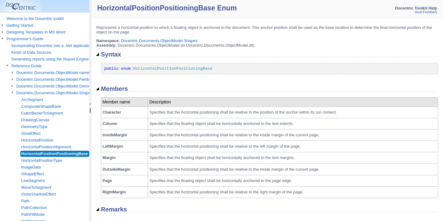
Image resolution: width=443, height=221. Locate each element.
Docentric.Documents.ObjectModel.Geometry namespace (67, 86)
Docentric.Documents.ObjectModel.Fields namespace (64, 79)
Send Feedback (426, 12)
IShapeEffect (32, 174)
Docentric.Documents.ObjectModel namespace (58, 72)
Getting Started (19, 25)
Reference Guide (26, 66)
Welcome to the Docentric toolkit (35, 18)
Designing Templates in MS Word (36, 32)
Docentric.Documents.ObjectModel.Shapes (159, 40)
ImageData (31, 167)
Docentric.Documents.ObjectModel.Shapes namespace (65, 93)
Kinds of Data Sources (31, 52)
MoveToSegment (36, 187)
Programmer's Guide (24, 39)
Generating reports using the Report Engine (50, 59)
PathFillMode (33, 214)
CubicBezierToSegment (42, 113)
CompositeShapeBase (41, 106)
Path (25, 201)
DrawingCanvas (35, 120)
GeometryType (34, 126)
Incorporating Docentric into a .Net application (51, 45)
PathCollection (34, 207)
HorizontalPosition (37, 140)
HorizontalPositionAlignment (46, 147)
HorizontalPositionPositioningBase (54, 153)
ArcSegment (32, 99)
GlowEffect (31, 133)
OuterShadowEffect (38, 194)
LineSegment (33, 180)
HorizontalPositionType (41, 160)
